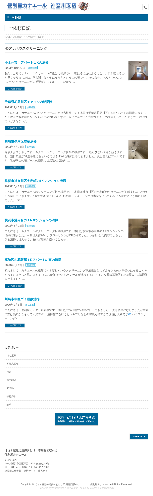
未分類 (10, 388)
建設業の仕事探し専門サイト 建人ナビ (26, 470)
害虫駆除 (11, 380)
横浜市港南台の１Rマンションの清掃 (31, 220)
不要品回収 (13, 363)
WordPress (58, 488)
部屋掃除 (32, 68)
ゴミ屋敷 (29, 304)
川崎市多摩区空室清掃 (20, 141)
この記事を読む (15, 89)
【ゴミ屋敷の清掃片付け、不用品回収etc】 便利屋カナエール (71, 484)
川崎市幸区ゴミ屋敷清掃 (22, 299)
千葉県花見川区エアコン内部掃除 (28, 102)
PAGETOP (139, 436)
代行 (9, 372)
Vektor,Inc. (95, 488)
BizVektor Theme (76, 488)
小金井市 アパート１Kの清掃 (26, 62)
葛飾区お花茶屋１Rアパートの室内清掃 (33, 260)
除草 (9, 404)
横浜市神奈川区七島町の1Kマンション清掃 (35, 181)
